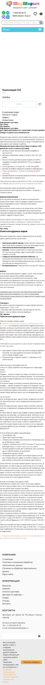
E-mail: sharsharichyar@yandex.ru (15, 628)
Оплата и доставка (10, 592)
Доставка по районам (12, 595)
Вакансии (6, 586)
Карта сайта (7, 574)
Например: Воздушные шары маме (20, 22)
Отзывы (5, 601)
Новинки (6, 589)
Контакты (6, 604)
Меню (6, 29)
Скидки (5, 598)
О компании (7, 559)
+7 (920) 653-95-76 (19, 13)
